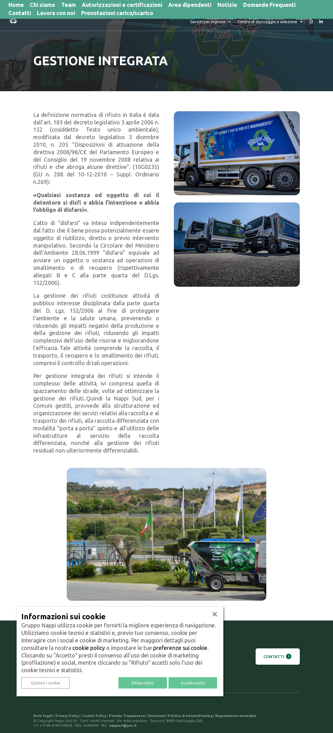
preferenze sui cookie (180, 648)
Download (156, 716)
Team (68, 5)
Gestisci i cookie (45, 683)
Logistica (256, 21)
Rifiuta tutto (143, 683)
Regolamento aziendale (235, 716)
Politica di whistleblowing (190, 716)
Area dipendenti (189, 5)
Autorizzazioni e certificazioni (122, 5)
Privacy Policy (67, 716)
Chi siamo (42, 5)
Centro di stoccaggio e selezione (267, 24)
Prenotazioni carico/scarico (117, 13)
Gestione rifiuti (172, 21)
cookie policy (88, 648)
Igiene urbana (134, 21)
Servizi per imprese (294, 21)
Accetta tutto (193, 683)
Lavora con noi (56, 13)
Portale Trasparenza (217, 21)
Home (16, 5)
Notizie (227, 5)
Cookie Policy (94, 716)
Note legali (43, 716)
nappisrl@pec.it (123, 725)
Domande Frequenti (269, 5)
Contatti (19, 13)
